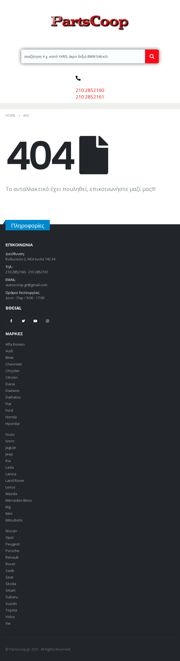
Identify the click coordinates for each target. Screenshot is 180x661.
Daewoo (13, 390)
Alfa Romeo (15, 344)
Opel (9, 537)
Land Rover (15, 480)
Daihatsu (13, 397)
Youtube (35, 321)
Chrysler (13, 370)
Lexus (10, 487)
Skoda (11, 583)
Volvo (10, 616)
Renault (12, 557)
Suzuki (11, 603)
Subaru (12, 596)
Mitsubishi (14, 520)
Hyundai (13, 423)
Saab (10, 570)
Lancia (11, 473)
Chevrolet (14, 364)
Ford (9, 410)
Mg (8, 506)
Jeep (9, 454)
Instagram (47, 321)
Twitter (23, 321)
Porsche (12, 550)
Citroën (12, 377)
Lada (10, 467)
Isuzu (10, 434)
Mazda (11, 493)
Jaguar (11, 447)
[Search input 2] (83, 56)
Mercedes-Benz (19, 500)
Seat (9, 577)
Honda (11, 416)
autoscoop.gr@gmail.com (26, 284)
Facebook (11, 321)
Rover (10, 563)
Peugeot (13, 544)
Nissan (11, 530)
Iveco (10, 440)
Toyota (11, 610)
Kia (8, 460)
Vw (8, 623)
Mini (9, 513)
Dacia (10, 383)
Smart (10, 590)
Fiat (8, 403)
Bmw (9, 357)
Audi (9, 350)
